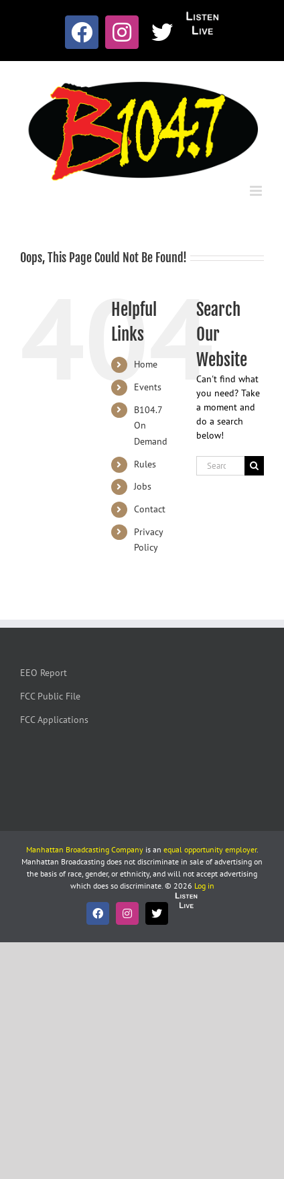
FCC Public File (50, 696)
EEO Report (43, 673)
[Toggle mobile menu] (257, 191)
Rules (145, 464)
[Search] (254, 465)
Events (147, 387)
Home (145, 364)
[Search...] (220, 465)
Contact (149, 509)
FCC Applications (54, 720)
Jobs (142, 486)
